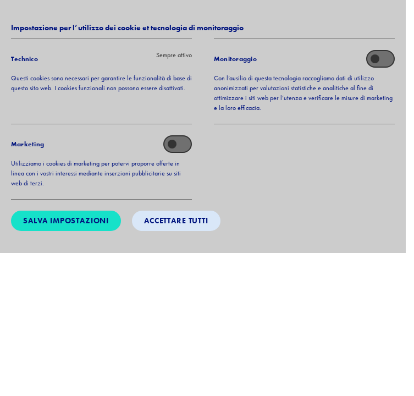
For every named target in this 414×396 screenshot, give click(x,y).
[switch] (380, 59)
